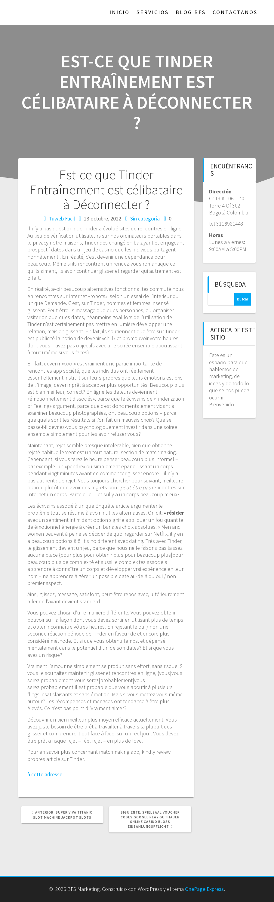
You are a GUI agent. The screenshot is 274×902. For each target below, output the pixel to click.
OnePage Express (204, 888)
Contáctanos (235, 12)
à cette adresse (44, 774)
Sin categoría (145, 218)
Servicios (153, 12)
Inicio (119, 12)
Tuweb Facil (62, 218)
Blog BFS (191, 12)
